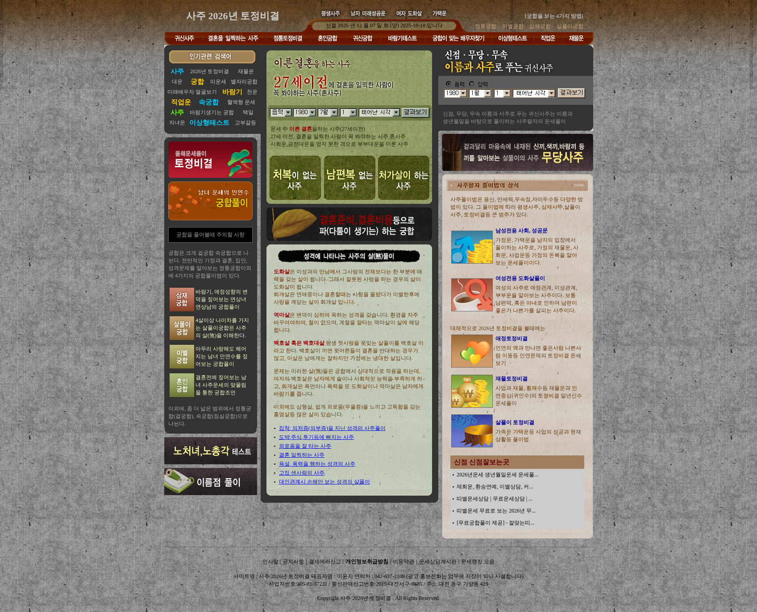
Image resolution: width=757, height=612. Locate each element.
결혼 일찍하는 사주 (301, 455)
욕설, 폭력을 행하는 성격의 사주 (317, 464)
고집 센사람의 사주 (301, 473)
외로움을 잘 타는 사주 (305, 446)
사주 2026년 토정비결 (232, 15)
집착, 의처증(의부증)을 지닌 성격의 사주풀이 (332, 428)
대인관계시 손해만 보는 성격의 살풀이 (324, 482)
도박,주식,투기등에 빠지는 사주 (316, 437)
